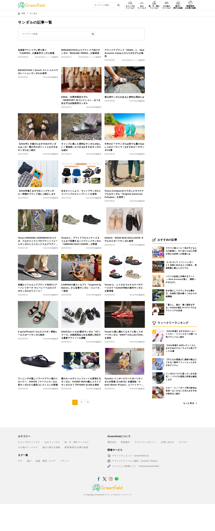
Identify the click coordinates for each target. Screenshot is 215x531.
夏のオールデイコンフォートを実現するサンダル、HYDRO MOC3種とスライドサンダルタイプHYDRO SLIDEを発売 (81, 408)
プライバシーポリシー (145, 469)
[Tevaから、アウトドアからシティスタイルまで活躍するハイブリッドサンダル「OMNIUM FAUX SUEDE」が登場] (81, 236)
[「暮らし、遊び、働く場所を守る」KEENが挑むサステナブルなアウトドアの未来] (158, 330)
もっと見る (188, 430)
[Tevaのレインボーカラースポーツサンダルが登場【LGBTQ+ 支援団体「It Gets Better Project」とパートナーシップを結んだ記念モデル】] (125, 376)
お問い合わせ (167, 469)
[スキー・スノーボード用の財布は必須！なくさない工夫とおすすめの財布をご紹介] (158, 413)
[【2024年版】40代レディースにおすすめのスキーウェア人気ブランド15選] (158, 371)
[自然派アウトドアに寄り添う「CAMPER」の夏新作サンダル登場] (38, 48)
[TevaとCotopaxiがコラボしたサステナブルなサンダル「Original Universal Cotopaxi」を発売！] (125, 189)
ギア (20, 488)
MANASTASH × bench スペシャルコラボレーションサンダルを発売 (38, 125)
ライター (183, 469)
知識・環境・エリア (46, 488)
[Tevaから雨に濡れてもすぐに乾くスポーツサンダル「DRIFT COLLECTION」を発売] (125, 330)
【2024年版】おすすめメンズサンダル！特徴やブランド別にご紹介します (37, 219)
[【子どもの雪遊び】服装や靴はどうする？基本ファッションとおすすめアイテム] (158, 385)
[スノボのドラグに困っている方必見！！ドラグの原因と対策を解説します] (158, 399)
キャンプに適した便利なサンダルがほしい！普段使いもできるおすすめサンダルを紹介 (81, 173)
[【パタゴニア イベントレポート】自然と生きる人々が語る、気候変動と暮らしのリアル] (158, 287)
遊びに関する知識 (51, 474)
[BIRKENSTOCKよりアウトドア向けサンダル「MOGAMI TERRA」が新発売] (81, 48)
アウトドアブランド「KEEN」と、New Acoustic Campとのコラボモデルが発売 (124, 80)
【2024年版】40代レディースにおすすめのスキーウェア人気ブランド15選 (181, 375)
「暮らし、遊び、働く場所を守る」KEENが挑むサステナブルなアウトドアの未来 (181, 334)
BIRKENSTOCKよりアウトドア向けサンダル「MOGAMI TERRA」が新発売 (80, 78)
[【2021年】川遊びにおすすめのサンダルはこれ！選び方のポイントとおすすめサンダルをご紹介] (38, 142)
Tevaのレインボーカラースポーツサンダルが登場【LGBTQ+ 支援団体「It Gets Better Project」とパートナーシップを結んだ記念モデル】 (124, 408)
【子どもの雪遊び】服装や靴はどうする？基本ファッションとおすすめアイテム (181, 389)
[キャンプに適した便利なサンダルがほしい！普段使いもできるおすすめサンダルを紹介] (81, 142)
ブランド (64, 488)
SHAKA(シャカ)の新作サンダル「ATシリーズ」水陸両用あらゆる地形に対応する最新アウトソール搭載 (81, 361)
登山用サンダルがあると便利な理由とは (124, 124)
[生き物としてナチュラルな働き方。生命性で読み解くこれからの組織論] (158, 316)
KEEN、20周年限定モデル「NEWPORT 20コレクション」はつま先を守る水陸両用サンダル (80, 127)
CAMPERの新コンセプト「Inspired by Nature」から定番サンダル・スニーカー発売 (81, 314)
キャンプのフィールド (29, 469)
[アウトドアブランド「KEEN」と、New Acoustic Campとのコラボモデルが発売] (125, 48)
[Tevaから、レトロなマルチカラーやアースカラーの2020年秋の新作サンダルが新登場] (125, 283)
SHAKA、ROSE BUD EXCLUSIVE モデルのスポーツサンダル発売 (124, 266)
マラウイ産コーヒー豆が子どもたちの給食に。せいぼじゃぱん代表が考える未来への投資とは (181, 278)
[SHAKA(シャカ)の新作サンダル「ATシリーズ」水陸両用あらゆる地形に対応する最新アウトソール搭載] (81, 330)
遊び (29, 488)
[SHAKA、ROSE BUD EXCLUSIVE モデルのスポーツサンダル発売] (125, 236)
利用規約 (125, 469)
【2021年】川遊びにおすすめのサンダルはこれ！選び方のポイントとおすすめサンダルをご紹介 (38, 173)
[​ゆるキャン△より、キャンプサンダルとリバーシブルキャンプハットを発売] (81, 189)
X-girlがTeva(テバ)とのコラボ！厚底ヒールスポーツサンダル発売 (37, 360)
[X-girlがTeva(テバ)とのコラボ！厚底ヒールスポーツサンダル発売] (38, 330)
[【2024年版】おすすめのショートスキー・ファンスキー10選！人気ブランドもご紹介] (158, 356)
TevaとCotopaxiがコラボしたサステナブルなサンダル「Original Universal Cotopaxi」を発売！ (124, 220)
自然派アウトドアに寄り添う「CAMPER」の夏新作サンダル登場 (36, 78)
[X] (104, 504)
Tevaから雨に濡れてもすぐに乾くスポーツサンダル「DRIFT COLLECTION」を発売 (125, 361)
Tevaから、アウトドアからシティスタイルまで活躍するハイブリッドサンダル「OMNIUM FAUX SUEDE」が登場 (81, 267)
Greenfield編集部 (50, 131)
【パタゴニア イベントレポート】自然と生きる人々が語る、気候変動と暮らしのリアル (181, 292)
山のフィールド (52, 469)
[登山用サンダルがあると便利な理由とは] (125, 95)
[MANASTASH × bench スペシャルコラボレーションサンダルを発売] (38, 95)
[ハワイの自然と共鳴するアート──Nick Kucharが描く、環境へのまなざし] (158, 302)
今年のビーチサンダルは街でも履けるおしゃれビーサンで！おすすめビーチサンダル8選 (124, 173)
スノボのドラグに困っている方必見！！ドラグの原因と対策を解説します (181, 403)
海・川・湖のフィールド (76, 469)
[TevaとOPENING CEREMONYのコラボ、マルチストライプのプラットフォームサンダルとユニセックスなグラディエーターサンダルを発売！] (38, 236)
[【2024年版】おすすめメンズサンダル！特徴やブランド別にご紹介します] (38, 189)
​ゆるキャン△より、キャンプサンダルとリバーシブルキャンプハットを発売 (81, 219)
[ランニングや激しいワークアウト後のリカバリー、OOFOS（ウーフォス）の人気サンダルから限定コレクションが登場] (38, 376)
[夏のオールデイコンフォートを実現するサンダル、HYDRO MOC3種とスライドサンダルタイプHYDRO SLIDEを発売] (81, 376)
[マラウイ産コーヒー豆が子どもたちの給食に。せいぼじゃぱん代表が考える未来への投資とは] (158, 273)
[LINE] (116, 504)
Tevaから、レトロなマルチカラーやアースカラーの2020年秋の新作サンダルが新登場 (124, 314)
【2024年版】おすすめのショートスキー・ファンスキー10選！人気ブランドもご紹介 (181, 361)
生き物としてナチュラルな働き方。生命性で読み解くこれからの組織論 (181, 320)
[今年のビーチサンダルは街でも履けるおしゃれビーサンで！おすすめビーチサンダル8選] (125, 142)
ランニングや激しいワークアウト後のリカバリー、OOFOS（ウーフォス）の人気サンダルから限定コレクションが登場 (38, 408)
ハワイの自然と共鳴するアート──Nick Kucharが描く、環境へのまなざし (181, 306)
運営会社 (112, 469)
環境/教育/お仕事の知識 (76, 474)
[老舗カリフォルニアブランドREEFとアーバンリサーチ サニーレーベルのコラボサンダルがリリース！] (38, 283)
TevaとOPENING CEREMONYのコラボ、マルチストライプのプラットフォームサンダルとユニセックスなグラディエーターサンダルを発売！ (38, 267)
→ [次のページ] (88, 429)
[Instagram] (110, 504)
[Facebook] (98, 504)
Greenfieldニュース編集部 (46, 84)
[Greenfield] (31, 3)
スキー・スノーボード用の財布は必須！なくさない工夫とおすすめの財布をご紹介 (181, 418)
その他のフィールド (28, 474)
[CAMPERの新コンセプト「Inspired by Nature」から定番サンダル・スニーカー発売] (81, 283)
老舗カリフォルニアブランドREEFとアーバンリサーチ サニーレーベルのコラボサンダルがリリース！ (37, 314)
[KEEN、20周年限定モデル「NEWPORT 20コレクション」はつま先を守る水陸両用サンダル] (81, 95)
